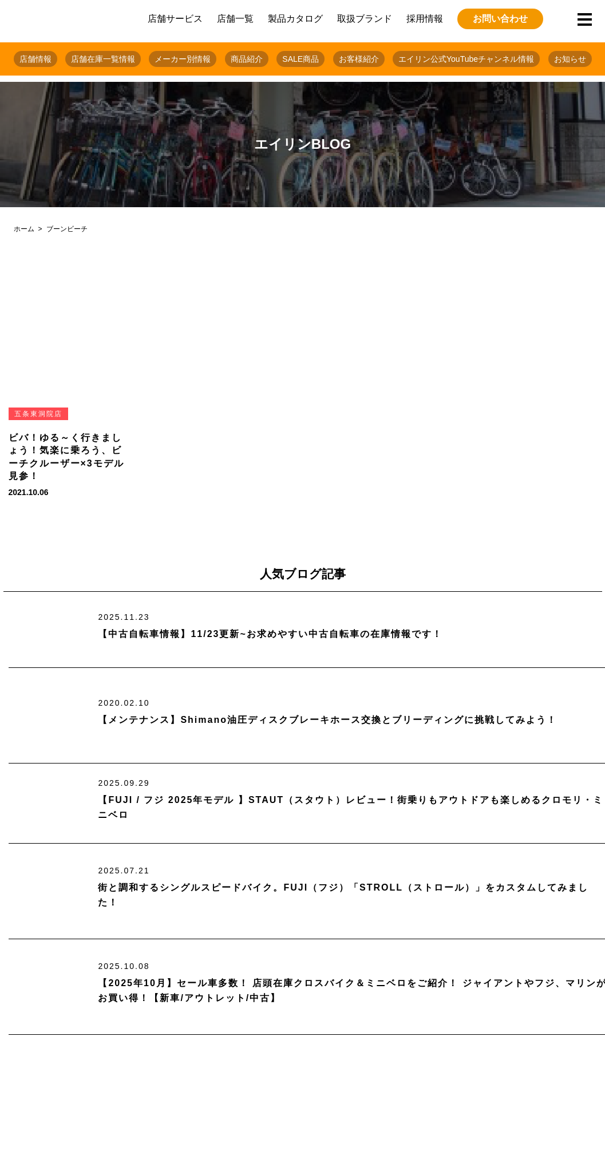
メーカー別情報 (183, 59)
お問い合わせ (500, 18)
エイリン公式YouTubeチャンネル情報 (466, 59)
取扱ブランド (364, 18)
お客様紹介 (359, 59)
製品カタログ (295, 18)
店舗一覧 (235, 18)
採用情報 (424, 18)
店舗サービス (175, 18)
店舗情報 (35, 59)
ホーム (24, 229)
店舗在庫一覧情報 (103, 59)
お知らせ (570, 59)
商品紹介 (247, 59)
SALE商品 (300, 59)
